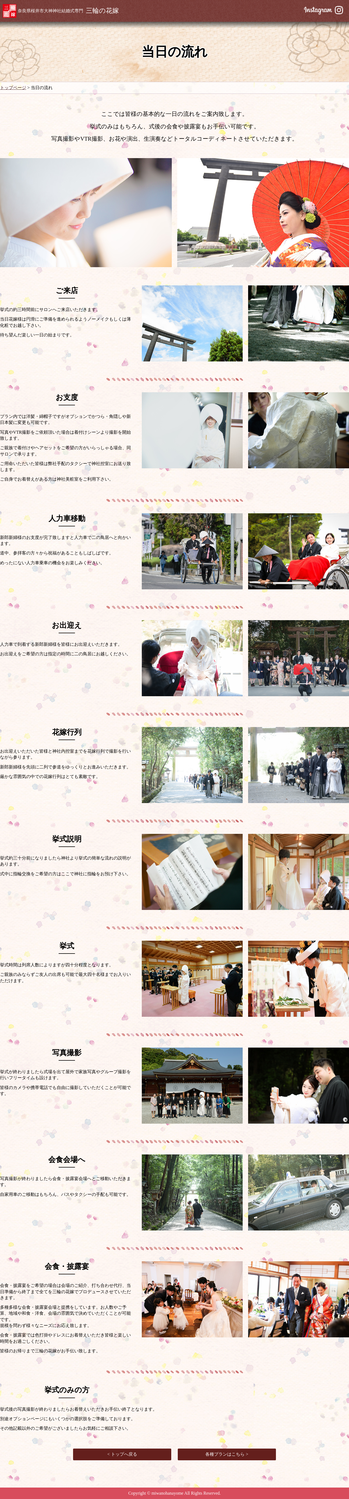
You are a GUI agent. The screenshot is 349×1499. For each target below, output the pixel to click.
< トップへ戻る (122, 1454)
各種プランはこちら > (226, 1454)
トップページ (13, 87)
